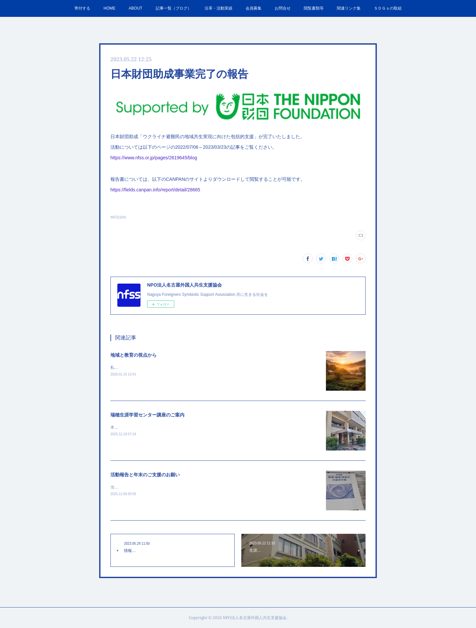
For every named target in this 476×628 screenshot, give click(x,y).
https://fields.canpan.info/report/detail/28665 (155, 189)
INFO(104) (118, 217)
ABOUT (135, 8)
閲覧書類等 (314, 8)
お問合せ (283, 8)
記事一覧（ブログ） (173, 8)
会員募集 (253, 8)
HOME (109, 8)
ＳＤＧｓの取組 (388, 8)
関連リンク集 (349, 8)
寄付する (82, 8)
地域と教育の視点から (133, 355)
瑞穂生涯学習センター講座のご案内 (147, 414)
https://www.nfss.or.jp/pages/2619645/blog (153, 157)
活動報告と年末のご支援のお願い (145, 474)
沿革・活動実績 (218, 8)
